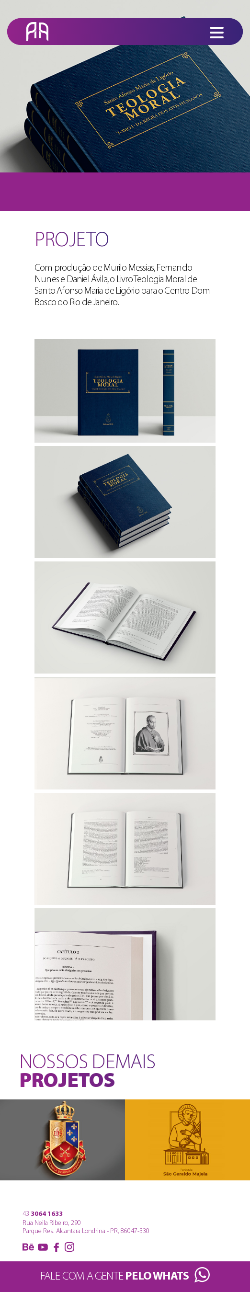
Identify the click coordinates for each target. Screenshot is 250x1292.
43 (43, 1214)
